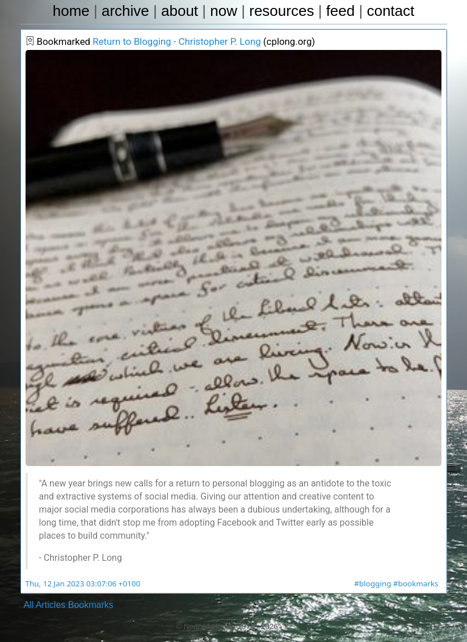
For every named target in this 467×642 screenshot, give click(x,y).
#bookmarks (417, 583)
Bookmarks (90, 605)
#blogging (375, 583)
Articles (50, 605)
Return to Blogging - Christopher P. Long (170, 42)
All (29, 605)
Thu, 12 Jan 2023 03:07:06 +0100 (80, 583)
